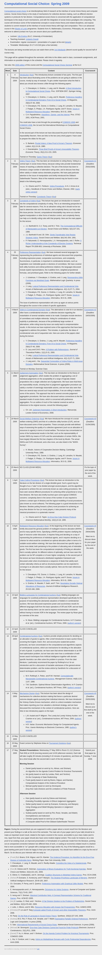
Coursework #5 (90, 693)
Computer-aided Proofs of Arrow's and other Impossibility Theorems (59, 910)
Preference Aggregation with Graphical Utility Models (62, 884)
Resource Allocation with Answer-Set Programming (55, 907)
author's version (74, 623)
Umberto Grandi (32, 39)
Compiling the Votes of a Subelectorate (71, 863)
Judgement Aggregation (29, 373)
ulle (38, 949)
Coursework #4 (90, 526)
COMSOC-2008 (26, 125)
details (68, 42)
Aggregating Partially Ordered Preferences (71, 919)
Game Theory (42, 157)
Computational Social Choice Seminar (57, 65)
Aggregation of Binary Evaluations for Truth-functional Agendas (61, 869)
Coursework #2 (90, 310)
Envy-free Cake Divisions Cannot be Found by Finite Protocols (54, 928)
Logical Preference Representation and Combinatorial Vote (55, 286)
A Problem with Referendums (57, 350)
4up (31, 75)
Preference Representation (30, 252)
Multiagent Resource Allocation (32, 526)
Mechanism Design (27, 693)
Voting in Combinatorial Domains (32, 310)
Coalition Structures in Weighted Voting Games (63, 875)
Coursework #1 (90, 161)
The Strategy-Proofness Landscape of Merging (69, 878)
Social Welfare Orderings (29, 419)
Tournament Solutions (57, 743)
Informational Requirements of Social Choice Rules (37, 925)
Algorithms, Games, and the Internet (55, 115)
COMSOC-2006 (69, 122)
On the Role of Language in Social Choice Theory (37, 916)
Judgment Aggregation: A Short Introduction (50, 410)
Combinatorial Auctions (29, 636)
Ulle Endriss (22, 36)
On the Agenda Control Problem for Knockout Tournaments (66, 933)
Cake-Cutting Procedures (30, 480)
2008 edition (20, 65)
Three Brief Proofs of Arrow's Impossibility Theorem (59, 149)
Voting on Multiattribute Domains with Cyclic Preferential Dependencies (63, 939)
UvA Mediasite (60, 50)
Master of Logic (21, 29)
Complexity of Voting (28, 201)
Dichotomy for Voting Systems (57, 890)
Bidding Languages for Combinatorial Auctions (38, 595)
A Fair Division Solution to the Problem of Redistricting (63, 901)
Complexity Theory (44, 197)
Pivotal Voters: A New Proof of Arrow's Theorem (53, 143)
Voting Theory (25, 161)
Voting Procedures (57, 186)
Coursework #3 (90, 419)
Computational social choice (15, 11)
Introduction (24, 75)
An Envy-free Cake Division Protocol (62, 517)
